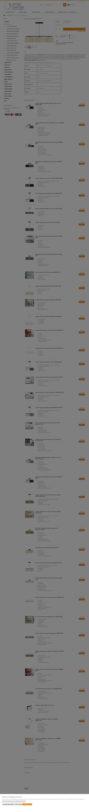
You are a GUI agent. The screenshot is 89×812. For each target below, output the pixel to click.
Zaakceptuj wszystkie (27, 804)
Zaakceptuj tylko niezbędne (8, 804)
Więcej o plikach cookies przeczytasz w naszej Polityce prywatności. (13, 801)
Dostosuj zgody (18, 804)
